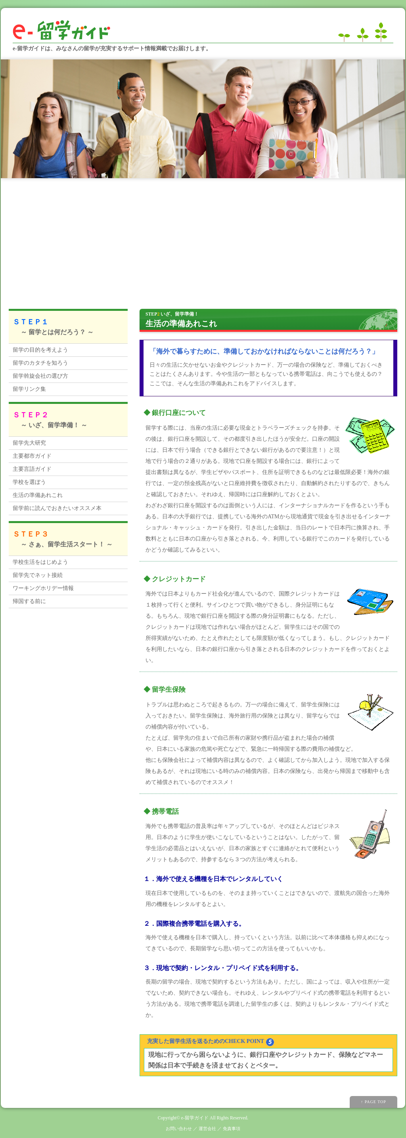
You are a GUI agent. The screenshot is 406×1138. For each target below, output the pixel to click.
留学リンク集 (29, 389)
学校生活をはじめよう (40, 562)
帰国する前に (29, 601)
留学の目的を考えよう (40, 350)
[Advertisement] (203, 237)
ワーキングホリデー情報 (43, 588)
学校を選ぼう (29, 482)
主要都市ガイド (32, 456)
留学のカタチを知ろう (40, 363)
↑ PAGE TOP (373, 1102)
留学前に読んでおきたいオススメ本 (57, 508)
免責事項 (231, 1128)
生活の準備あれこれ (38, 495)
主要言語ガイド (32, 469)
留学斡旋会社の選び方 (40, 376)
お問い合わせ (179, 1128)
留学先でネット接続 (38, 575)
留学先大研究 (29, 443)
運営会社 (207, 1128)
